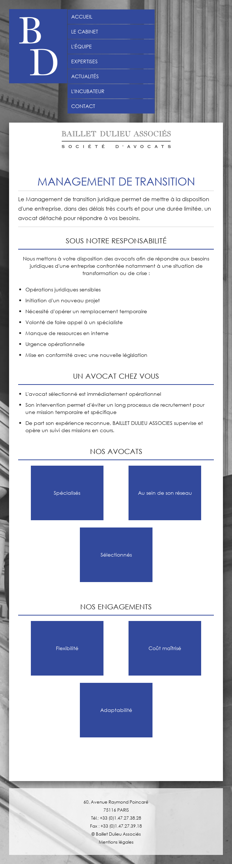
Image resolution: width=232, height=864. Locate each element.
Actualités (85, 76)
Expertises (84, 61)
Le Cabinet (84, 31)
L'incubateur (88, 91)
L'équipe (81, 46)
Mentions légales (116, 842)
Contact (83, 106)
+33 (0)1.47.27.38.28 (120, 818)
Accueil (81, 16)
